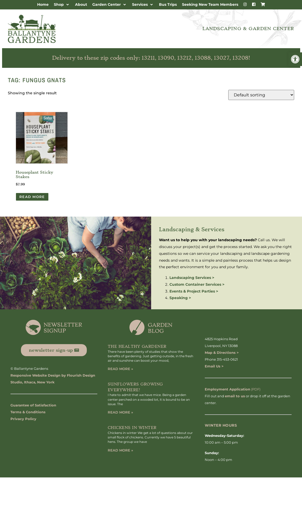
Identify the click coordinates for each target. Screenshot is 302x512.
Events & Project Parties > (193, 291)
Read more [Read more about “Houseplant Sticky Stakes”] (32, 197)
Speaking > (180, 297)
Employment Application (227, 389)
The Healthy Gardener (137, 346)
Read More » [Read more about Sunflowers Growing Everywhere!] (120, 412)
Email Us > (214, 366)
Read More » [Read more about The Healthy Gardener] (120, 369)
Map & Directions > (222, 352)
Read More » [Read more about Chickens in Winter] (120, 450)
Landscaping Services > (191, 277)
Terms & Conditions (27, 412)
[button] (295, 59)
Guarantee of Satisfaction (33, 405)
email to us (235, 396)
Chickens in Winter (132, 427)
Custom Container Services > (196, 284)
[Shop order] (261, 95)
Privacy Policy (23, 419)
